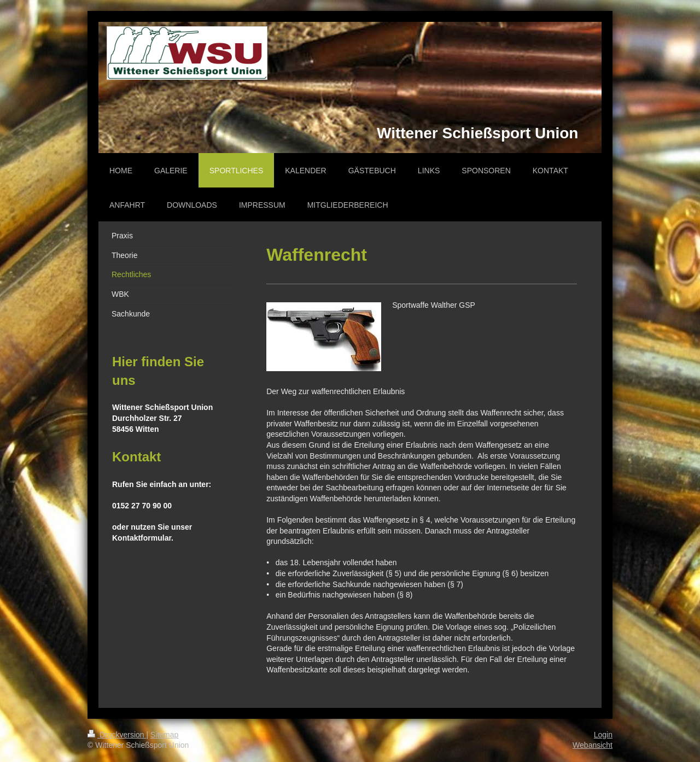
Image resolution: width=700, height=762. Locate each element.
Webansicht (592, 745)
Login (603, 734)
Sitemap (164, 734)
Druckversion (117, 734)
